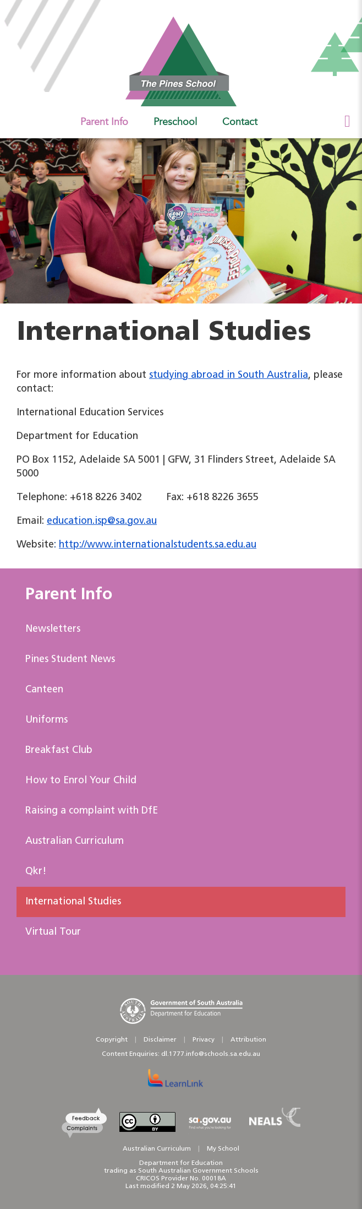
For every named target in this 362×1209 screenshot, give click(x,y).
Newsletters (52, 629)
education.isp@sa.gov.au (102, 521)
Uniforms (46, 720)
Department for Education (181, 1163)
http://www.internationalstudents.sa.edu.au (157, 545)
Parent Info (68, 595)
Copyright (112, 1040)
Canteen (44, 690)
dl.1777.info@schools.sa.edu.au (210, 1054)
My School (223, 1149)
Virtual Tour (53, 932)
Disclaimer (160, 1040)
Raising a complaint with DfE (91, 811)
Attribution (248, 1040)
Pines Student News (70, 659)
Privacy (204, 1040)
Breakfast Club (58, 750)
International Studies (73, 902)
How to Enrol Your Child (80, 781)
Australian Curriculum (74, 841)
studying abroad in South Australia (228, 375)
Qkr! (35, 871)
